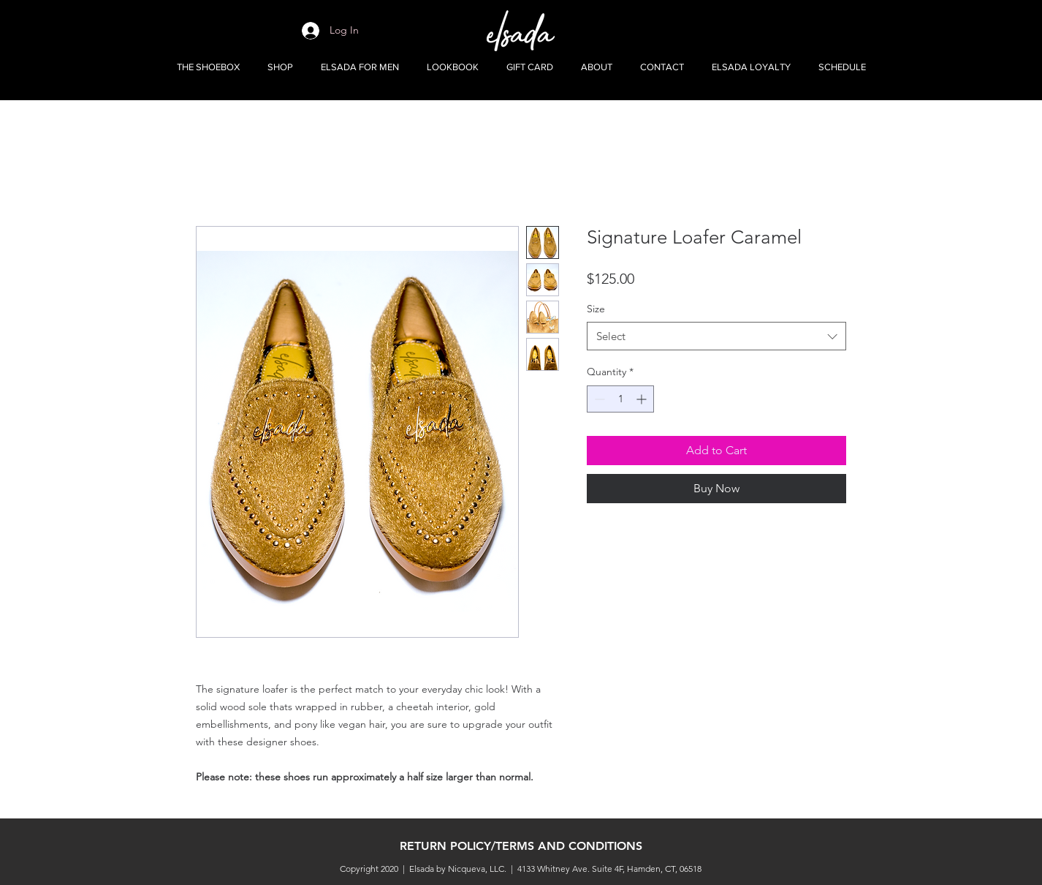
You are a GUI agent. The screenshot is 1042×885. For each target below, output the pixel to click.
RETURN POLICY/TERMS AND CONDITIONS (521, 846)
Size (596, 308)
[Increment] (643, 399)
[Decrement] (598, 399)
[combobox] (716, 336)
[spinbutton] (620, 399)
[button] (280, 67)
